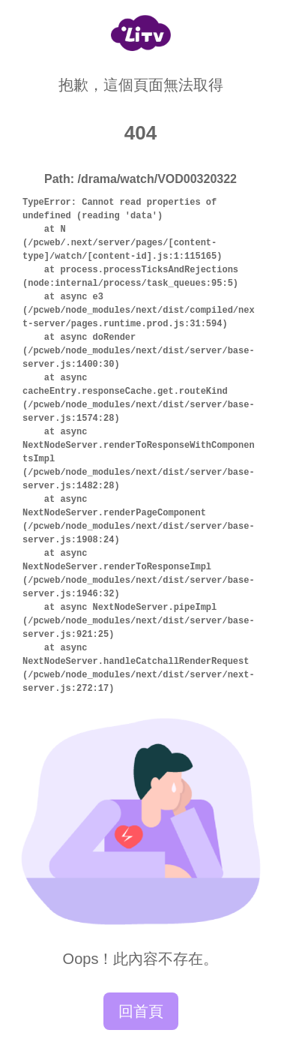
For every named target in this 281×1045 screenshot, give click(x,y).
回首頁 (140, 1011)
